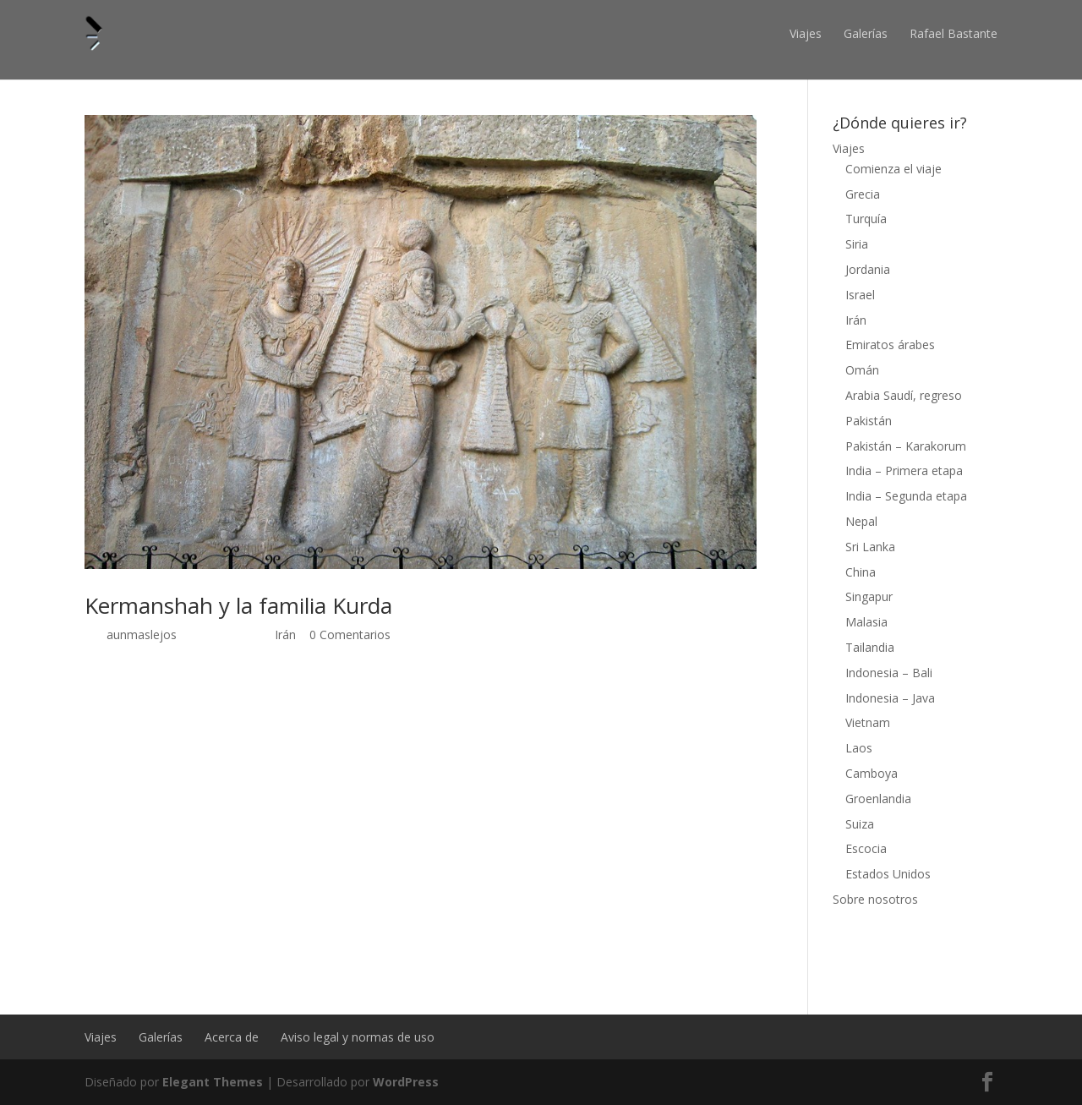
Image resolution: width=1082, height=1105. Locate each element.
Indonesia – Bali (888, 673)
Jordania (867, 269)
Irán (285, 634)
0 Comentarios (350, 634)
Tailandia (869, 647)
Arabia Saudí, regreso (903, 395)
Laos (858, 748)
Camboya (871, 773)
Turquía (866, 219)
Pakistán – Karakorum (905, 446)
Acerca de (232, 1037)
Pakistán (868, 421)
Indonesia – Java (890, 698)
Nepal (861, 521)
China (860, 572)
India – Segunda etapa (906, 496)
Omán (862, 370)
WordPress (406, 1082)
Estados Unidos (888, 874)
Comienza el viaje (893, 169)
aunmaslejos (142, 634)
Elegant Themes (212, 1082)
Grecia (862, 194)
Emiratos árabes (890, 344)
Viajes (806, 33)
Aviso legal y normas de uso (357, 1037)
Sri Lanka (870, 547)
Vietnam (867, 722)
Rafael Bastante (953, 33)
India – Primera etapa (904, 470)
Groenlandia (878, 798)
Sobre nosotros (875, 899)
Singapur (869, 596)
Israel (860, 295)
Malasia (866, 622)
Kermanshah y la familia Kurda (238, 605)
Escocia (866, 848)
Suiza (859, 824)
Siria (856, 244)
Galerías (866, 33)
